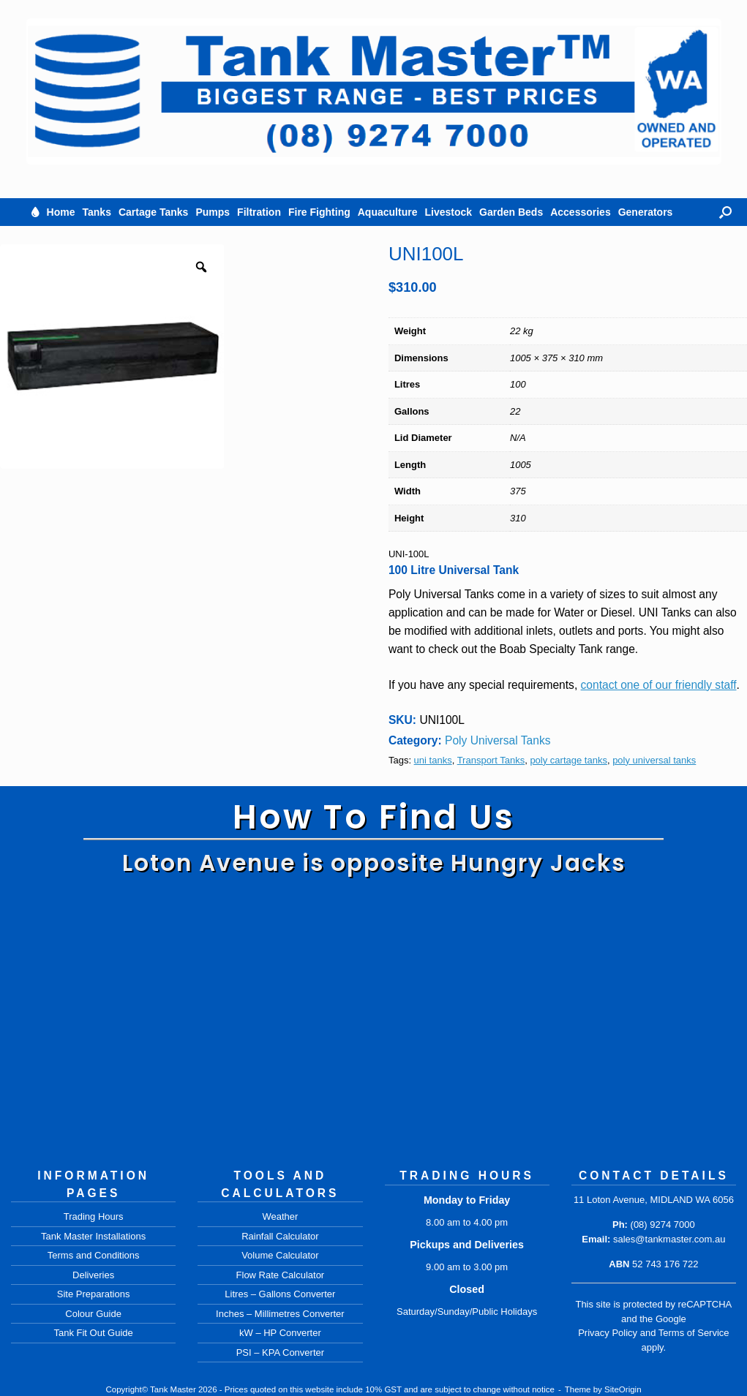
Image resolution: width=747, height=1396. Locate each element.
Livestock (448, 212)
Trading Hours (94, 1216)
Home (61, 212)
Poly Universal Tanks (497, 740)
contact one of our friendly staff (659, 685)
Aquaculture (388, 212)
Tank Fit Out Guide (92, 1332)
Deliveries (93, 1274)
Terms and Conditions (94, 1255)
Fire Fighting (319, 212)
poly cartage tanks (568, 760)
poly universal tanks (654, 760)
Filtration (259, 212)
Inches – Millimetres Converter (280, 1313)
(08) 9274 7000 (663, 1224)
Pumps (212, 212)
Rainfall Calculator (280, 1236)
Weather (280, 1216)
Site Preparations (93, 1294)
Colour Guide (93, 1313)
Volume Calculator (280, 1255)
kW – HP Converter (280, 1332)
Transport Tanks (491, 760)
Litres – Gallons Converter (280, 1294)
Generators (645, 212)
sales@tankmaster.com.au (669, 1239)
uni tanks (433, 760)
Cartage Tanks (153, 212)
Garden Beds (511, 212)
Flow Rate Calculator (280, 1274)
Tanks (97, 212)
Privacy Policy (607, 1332)
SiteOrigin (623, 1389)
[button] (725, 212)
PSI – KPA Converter (280, 1352)
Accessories (580, 212)
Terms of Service (693, 1332)
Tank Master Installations (93, 1236)
